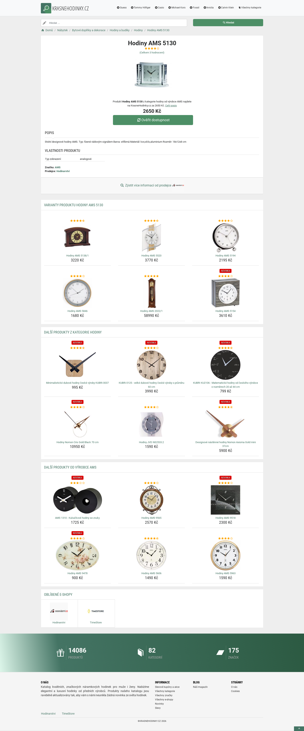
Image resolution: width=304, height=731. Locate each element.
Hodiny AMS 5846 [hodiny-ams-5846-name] (77, 310)
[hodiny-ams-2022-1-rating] (151, 276)
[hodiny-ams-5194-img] (225, 238)
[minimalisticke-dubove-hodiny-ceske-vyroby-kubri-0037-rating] (77, 348)
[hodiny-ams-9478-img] (77, 555)
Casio (159, 7)
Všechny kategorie (249, 7)
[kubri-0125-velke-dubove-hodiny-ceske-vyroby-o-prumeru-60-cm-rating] (151, 348)
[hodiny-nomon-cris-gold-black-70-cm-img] (77, 424)
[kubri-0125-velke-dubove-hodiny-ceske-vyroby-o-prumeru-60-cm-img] (151, 365)
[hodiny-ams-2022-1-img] (151, 293)
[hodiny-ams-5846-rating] (77, 276)
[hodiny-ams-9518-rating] (225, 483)
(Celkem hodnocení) (152, 52)
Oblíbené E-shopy (58, 594)
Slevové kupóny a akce (167, 687)
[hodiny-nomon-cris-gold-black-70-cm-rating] (77, 407)
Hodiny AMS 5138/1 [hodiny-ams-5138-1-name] (77, 255)
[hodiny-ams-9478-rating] (77, 539)
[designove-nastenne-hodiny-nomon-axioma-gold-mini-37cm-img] (225, 424)
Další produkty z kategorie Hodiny (73, 332)
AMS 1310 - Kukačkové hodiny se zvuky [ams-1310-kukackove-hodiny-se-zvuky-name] (77, 517)
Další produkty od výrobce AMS (70, 467)
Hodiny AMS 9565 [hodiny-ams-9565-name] (151, 517)
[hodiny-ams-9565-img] (151, 500)
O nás (234, 687)
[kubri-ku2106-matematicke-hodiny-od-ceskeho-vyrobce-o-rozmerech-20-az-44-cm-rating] (225, 348)
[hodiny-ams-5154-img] (225, 293)
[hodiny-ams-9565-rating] (151, 483)
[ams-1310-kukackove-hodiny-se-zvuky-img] (77, 500)
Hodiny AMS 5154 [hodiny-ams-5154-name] (225, 310)
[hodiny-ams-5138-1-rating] (77, 221)
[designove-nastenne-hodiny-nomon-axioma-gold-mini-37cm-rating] (225, 407)
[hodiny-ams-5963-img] (225, 555)
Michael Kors (176, 7)
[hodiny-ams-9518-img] (225, 500)
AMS (57, 167)
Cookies (235, 691)
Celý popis (171, 105)
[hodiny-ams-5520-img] (151, 238)
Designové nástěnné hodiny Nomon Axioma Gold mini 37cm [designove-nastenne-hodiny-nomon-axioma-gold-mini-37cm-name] (225, 444)
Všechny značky (163, 695)
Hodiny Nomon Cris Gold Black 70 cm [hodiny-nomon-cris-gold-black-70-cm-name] (77, 442)
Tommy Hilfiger (141, 7)
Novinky (159, 703)
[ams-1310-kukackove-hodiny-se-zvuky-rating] (77, 483)
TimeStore (68, 713)
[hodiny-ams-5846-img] (77, 293)
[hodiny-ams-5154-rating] (225, 276)
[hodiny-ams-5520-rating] (151, 221)
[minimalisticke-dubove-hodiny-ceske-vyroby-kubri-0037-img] (77, 365)
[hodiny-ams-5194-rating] (225, 221)
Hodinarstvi (63, 171)
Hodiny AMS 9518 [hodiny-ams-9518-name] (225, 517)
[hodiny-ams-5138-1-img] (77, 238)
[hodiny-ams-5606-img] (151, 555)
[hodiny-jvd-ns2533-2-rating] (151, 407)
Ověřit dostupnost (153, 120)
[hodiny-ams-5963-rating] (225, 539)
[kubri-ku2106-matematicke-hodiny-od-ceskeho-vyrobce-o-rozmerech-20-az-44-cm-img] (225, 365)
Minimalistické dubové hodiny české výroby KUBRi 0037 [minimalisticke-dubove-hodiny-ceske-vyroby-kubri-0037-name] (77, 382)
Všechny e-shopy (164, 699)
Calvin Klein (226, 7)
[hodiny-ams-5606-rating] (151, 539)
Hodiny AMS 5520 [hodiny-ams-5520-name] (151, 255)
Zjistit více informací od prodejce (152, 186)
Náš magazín (200, 687)
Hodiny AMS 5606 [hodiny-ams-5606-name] (151, 573)
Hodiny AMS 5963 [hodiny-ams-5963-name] (225, 573)
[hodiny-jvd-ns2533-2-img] (151, 424)
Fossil (194, 7)
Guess (122, 7)
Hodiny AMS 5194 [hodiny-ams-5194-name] (225, 255)
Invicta (208, 7)
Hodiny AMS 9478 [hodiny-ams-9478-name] (77, 573)
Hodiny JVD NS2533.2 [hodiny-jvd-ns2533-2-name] (151, 442)
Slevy (158, 708)
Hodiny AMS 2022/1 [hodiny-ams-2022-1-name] (151, 310)
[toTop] (299, 728)
